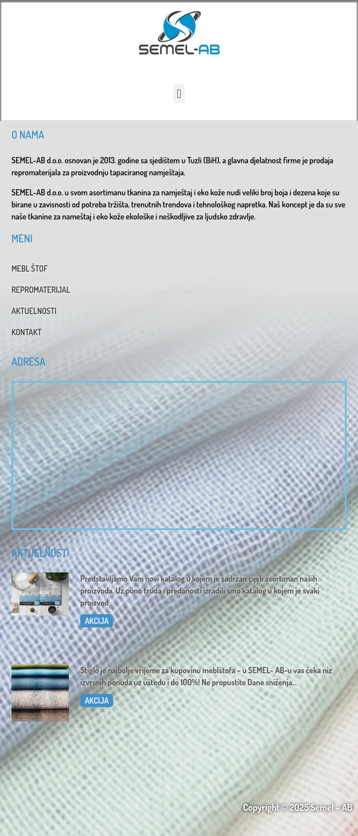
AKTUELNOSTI (33, 311)
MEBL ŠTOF (29, 268)
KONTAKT (26, 332)
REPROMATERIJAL (40, 290)
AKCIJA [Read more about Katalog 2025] (96, 621)
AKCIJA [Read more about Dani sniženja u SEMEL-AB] (96, 700)
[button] (178, 93)
